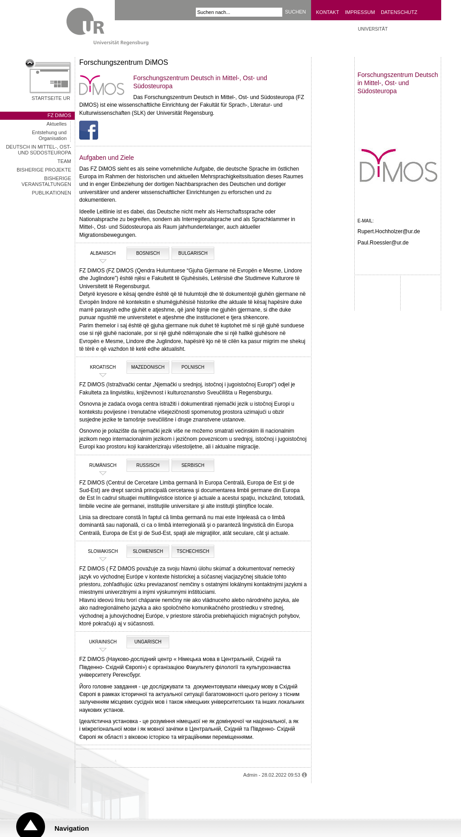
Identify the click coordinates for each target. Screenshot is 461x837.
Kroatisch (98, 367)
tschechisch (192, 551)
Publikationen (51, 192)
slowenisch (148, 551)
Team (64, 161)
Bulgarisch (193, 253)
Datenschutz (399, 12)
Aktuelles (56, 124)
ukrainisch (99, 642)
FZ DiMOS (59, 115)
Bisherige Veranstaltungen (46, 181)
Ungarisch (147, 641)
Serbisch (192, 465)
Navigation (71, 828)
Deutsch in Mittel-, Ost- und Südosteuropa (38, 149)
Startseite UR (51, 98)
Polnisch (192, 367)
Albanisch (98, 253)
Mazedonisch (148, 367)
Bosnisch (147, 253)
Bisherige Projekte (44, 169)
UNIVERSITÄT (373, 29)
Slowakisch (99, 551)
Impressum (360, 12)
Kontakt (327, 12)
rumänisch (99, 465)
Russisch (148, 465)
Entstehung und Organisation (49, 135)
